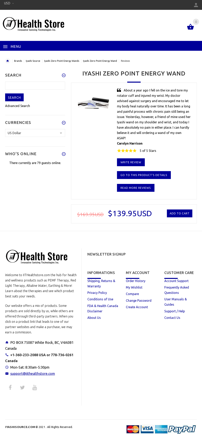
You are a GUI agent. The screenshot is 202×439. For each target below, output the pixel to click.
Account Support (176, 281)
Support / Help (174, 311)
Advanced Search (17, 106)
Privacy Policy (97, 292)
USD (9, 3)
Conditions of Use (100, 299)
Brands (18, 61)
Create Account (137, 307)
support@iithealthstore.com (32, 373)
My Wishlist (134, 287)
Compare (132, 294)
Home (7, 61)
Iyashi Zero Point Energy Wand (100, 61)
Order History (135, 281)
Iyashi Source (33, 61)
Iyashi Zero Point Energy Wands (61, 61)
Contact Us (172, 317)
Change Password (139, 300)
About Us (94, 317)
